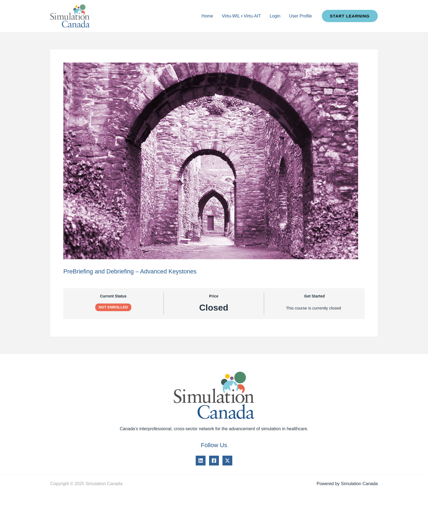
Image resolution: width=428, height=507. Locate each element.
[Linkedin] (201, 460)
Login (275, 16)
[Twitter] (227, 460)
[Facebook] (214, 460)
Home (207, 16)
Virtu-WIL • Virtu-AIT (241, 16)
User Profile (300, 16)
